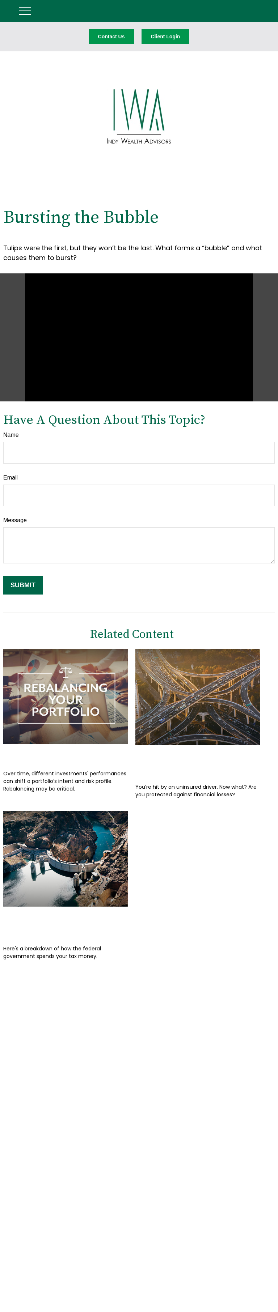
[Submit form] (23, 585)
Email (10, 477)
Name (11, 435)
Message (15, 520)
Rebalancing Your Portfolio (63, 755)
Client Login (165, 36)
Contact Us (111, 36)
